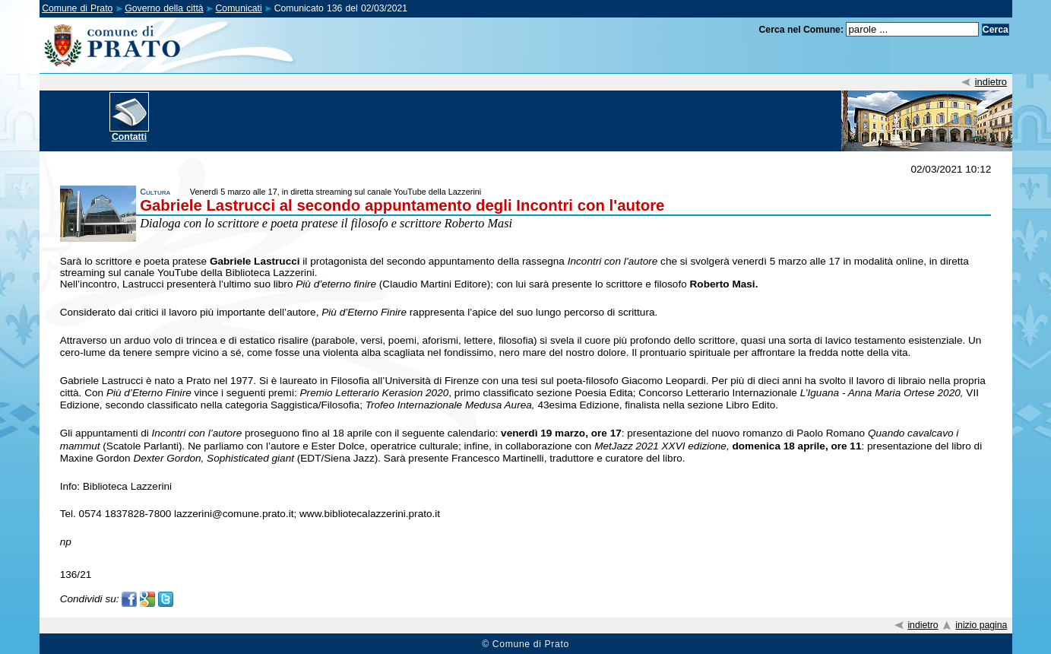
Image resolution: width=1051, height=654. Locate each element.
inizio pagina (981, 625)
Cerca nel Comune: (801, 29)
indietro (991, 81)
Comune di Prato (77, 8)
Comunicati (239, 8)
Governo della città (164, 8)
